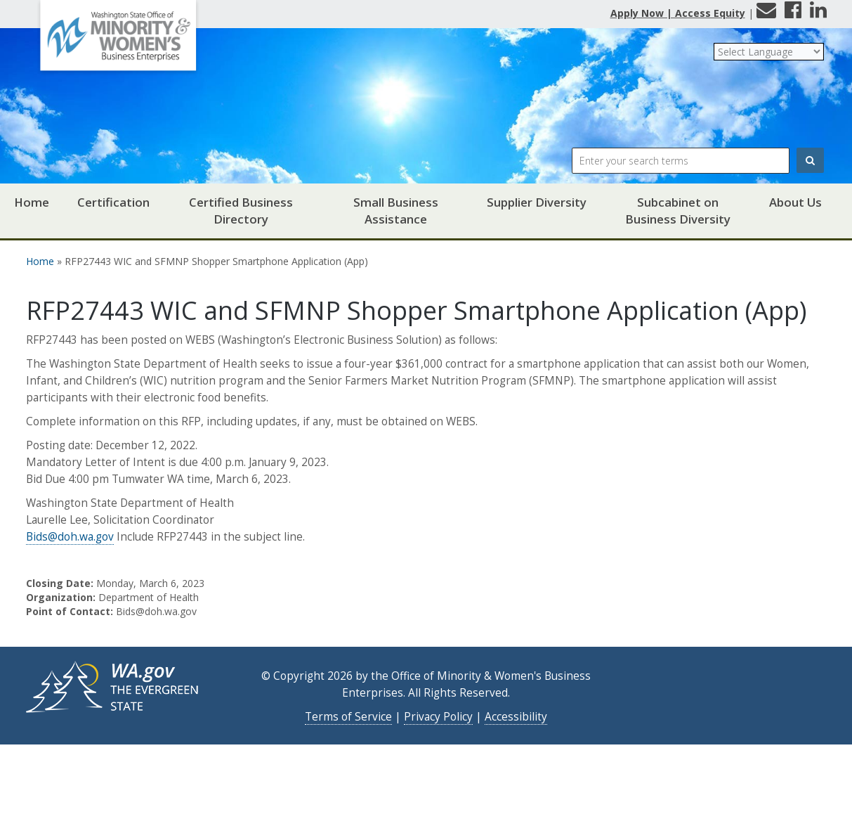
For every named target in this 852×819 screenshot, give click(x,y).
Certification (113, 202)
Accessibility (516, 716)
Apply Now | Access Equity (677, 13)
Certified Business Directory (241, 210)
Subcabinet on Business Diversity (677, 210)
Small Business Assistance (395, 210)
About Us (795, 202)
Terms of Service (348, 716)
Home (31, 202)
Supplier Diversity (536, 202)
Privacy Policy (438, 716)
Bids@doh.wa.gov (70, 536)
